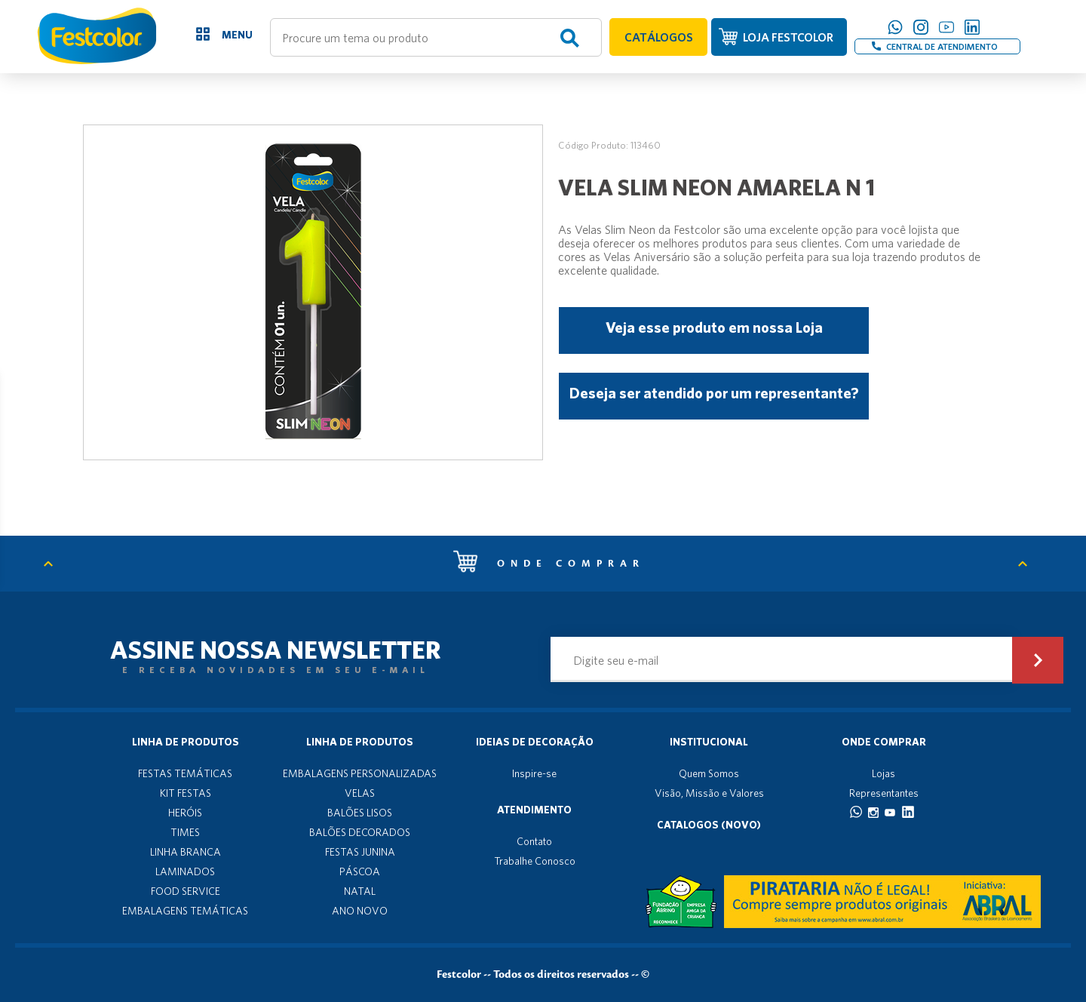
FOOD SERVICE (185, 891)
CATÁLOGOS (658, 37)
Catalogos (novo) (709, 825)
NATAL (360, 891)
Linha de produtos (185, 742)
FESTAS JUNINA (360, 852)
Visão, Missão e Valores (709, 793)
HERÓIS (185, 813)
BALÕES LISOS (359, 813)
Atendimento (534, 810)
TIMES (185, 832)
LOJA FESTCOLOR (788, 37)
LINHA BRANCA (185, 852)
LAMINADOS (185, 871)
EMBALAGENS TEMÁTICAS (185, 911)
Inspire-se (534, 773)
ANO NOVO (360, 911)
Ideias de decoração (535, 742)
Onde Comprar (884, 742)
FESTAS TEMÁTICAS (185, 773)
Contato (534, 841)
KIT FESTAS (185, 793)
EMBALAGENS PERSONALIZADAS (360, 773)
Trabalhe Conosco (534, 861)
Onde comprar (549, 564)
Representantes (884, 793)
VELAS (360, 793)
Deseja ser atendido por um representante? (713, 392)
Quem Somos (709, 773)
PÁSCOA (359, 871)
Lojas (883, 773)
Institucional (709, 742)
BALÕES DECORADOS (359, 832)
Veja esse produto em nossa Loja (714, 327)
